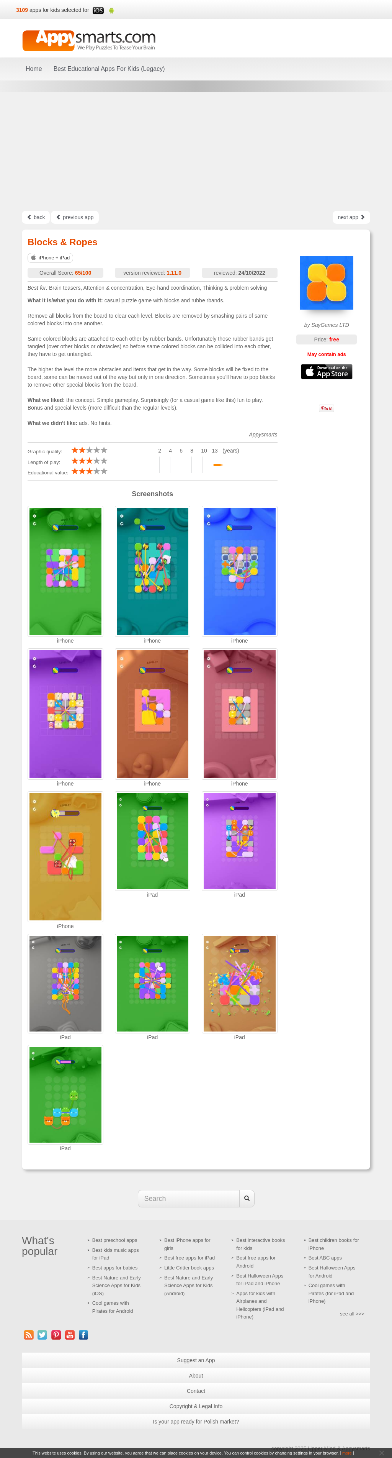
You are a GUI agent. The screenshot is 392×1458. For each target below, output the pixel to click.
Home (34, 69)
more (347, 1453)
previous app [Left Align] (74, 217)
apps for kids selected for (59, 10)
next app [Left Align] (351, 217)
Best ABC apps (325, 1258)
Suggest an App (196, 1360)
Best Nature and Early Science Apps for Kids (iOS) (116, 1285)
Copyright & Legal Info (196, 1406)
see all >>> (352, 1314)
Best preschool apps (114, 1240)
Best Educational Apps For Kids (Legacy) (109, 69)
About (196, 1376)
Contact (196, 1391)
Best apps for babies (115, 1268)
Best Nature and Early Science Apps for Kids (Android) (188, 1285)
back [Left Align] (36, 217)
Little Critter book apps (189, 1268)
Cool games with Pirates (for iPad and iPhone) (331, 1293)
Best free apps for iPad (189, 1258)
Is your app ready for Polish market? (196, 1422)
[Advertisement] (196, 151)
